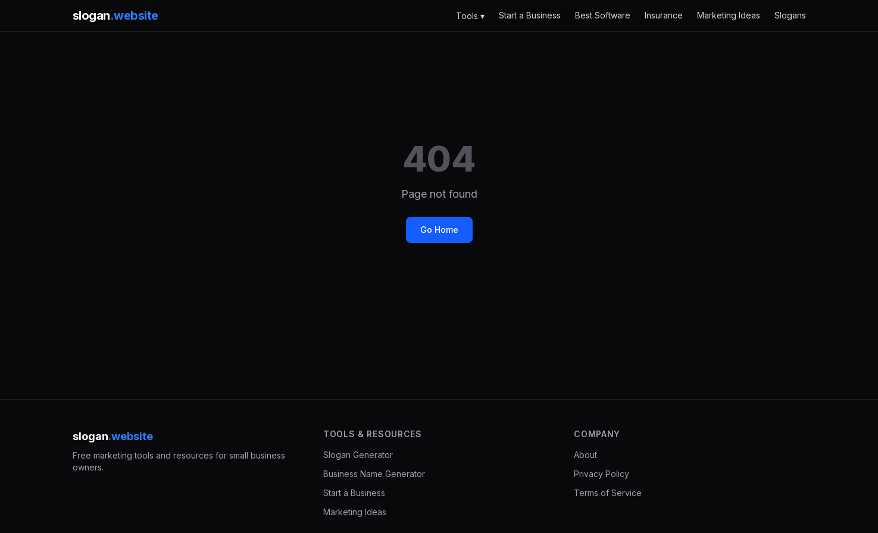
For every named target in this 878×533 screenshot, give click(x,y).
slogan (115, 15)
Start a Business (530, 15)
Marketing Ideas (728, 15)
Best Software (602, 15)
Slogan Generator (358, 455)
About (585, 455)
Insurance (664, 15)
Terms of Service (608, 493)
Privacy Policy (601, 474)
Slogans (790, 15)
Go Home (439, 230)
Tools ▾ (470, 16)
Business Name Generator (374, 474)
